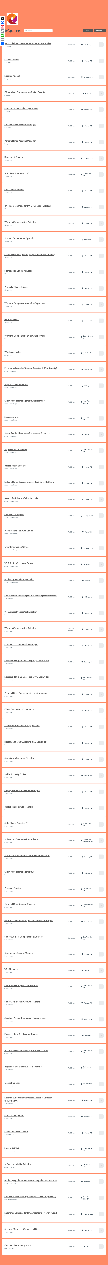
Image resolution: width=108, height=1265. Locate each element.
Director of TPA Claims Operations (21, 108)
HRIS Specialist (11, 319)
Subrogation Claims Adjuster (18, 270)
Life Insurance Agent (14, 514)
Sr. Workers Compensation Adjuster (21, 839)
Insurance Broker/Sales (15, 465)
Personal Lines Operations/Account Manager (25, 693)
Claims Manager (12, 1083)
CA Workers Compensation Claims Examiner (25, 92)
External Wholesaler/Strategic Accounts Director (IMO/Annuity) (28, 1099)
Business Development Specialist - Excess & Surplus (28, 920)
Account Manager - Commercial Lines (22, 1229)
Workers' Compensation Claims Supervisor (24, 303)
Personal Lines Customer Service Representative (27, 43)
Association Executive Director (19, 758)
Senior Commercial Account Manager (22, 1001)
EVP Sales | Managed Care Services (21, 985)
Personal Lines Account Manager (20, 141)
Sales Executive (11, 1148)
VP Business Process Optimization (20, 612)
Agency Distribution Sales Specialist (21, 498)
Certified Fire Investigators (17, 1245)
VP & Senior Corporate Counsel (19, 563)
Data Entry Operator (14, 1115)
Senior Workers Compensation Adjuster (23, 936)
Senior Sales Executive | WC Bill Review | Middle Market (30, 595)
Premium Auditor (12, 888)
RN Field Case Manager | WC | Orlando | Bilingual (27, 206)
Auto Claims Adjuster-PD (16, 823)
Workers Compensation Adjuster (20, 222)
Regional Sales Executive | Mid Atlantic (23, 1066)
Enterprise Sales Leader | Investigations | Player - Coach (30, 1213)
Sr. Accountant (11, 417)
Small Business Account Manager (20, 124)
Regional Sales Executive (16, 384)
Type (88, 31)
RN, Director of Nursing (15, 449)
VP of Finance (11, 969)
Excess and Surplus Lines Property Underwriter (26, 660)
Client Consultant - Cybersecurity (20, 709)
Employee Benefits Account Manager (22, 790)
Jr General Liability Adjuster (17, 1164)
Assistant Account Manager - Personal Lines (25, 1018)
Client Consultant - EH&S (16, 1131)
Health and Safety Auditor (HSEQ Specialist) (25, 742)
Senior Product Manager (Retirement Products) (27, 433)
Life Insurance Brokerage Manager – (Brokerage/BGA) (30, 1196)
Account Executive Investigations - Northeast (26, 1050)
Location (100, 31)
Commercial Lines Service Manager (21, 644)
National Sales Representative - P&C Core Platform (29, 482)
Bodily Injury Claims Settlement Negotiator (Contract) (30, 1180)
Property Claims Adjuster (16, 287)
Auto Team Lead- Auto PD (16, 173)
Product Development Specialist (19, 238)
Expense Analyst (12, 76)
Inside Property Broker (15, 774)
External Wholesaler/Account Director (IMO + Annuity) (30, 368)
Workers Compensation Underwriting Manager (27, 855)
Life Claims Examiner (14, 189)
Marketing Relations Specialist (19, 579)
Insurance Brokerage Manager (18, 806)
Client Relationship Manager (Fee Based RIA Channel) (29, 254)
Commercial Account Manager (19, 953)
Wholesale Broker (12, 352)
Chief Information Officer (16, 547)
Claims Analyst (11, 59)
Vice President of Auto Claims (18, 530)
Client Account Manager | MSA (19, 871)
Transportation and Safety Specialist (22, 725)
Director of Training (13, 157)
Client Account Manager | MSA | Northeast (24, 400)
